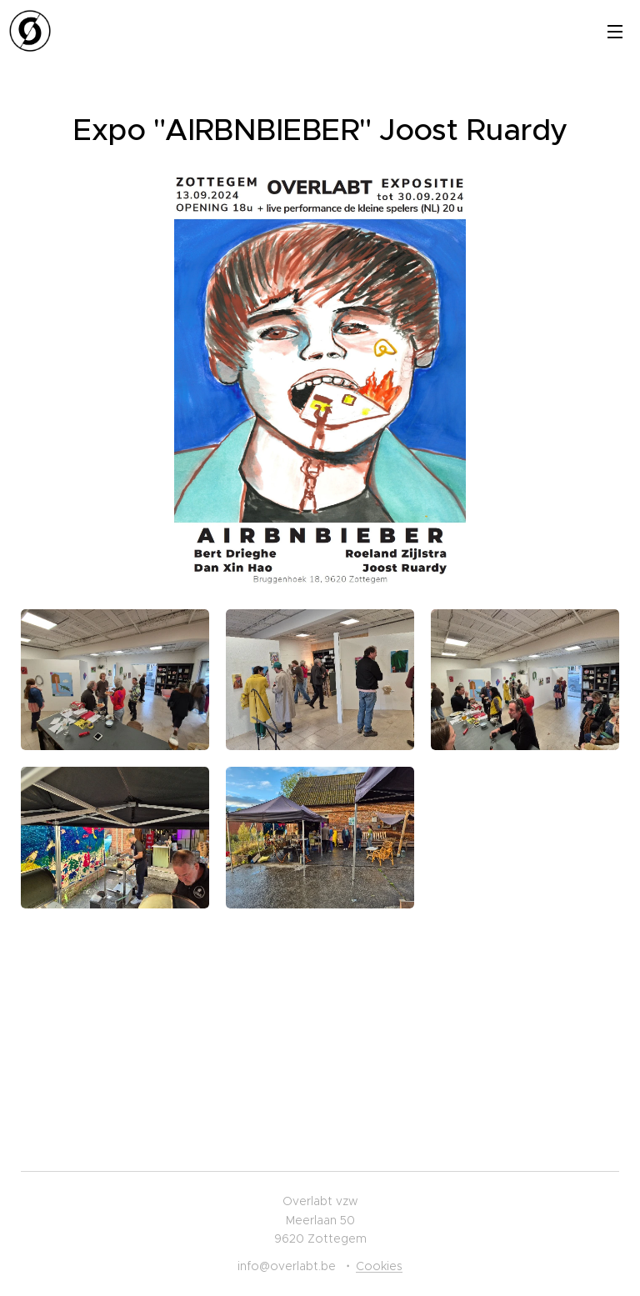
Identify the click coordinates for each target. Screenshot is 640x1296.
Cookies (379, 1265)
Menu (615, 32)
